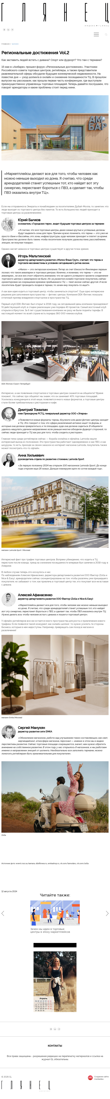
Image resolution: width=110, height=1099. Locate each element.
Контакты (55, 1045)
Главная (5, 44)
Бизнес (15, 44)
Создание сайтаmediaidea (101, 1077)
